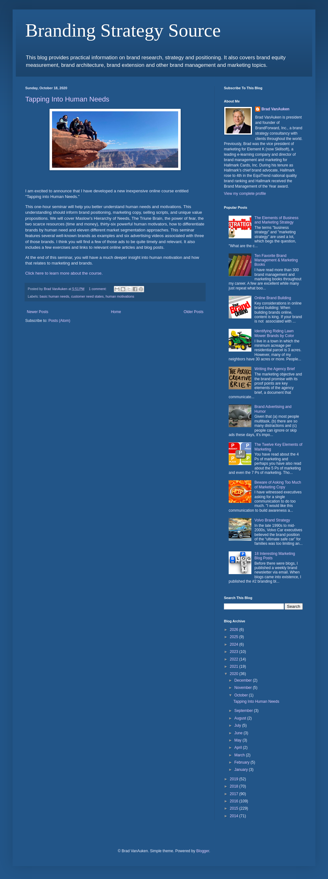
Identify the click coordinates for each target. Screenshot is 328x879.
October (241, 695)
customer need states (87, 296)
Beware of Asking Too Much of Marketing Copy (278, 484)
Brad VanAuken (275, 109)
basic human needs (54, 296)
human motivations (120, 296)
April (238, 747)
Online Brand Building (273, 298)
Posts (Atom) (59, 320)
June (238, 733)
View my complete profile (245, 193)
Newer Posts (37, 312)
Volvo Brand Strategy (272, 520)
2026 (234, 629)
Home (116, 312)
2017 (234, 794)
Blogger (202, 851)
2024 (234, 644)
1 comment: (98, 289)
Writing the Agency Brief (275, 369)
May (238, 740)
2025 (234, 637)
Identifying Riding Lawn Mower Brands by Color (274, 333)
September (244, 710)
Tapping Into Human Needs (67, 99)
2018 (234, 786)
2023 (234, 651)
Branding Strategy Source (123, 30)
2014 (234, 816)
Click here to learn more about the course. (64, 273)
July (238, 725)
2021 (234, 666)
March (240, 755)
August (240, 718)
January (241, 769)
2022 (234, 659)
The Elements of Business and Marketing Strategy (276, 220)
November (243, 687)
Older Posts (193, 312)
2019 (234, 779)
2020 (234, 674)
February (242, 762)
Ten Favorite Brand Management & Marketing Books (276, 260)
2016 (234, 801)
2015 (234, 808)
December (243, 680)
